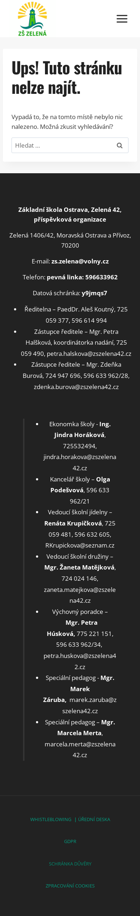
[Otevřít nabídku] (121, 18)
